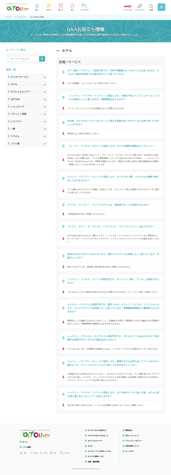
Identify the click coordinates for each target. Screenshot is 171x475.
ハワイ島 (14, 143)
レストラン (15, 121)
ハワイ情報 (27, 447)
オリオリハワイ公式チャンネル (99, 451)
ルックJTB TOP (20, 17)
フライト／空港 (17, 113)
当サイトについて (132, 436)
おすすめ (14, 99)
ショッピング (16, 106)
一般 (11, 128)
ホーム (8, 17)
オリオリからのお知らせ (97, 430)
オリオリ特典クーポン (96, 456)
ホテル (12, 84)
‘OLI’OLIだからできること (98, 436)
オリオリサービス (18, 76)
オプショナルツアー (19, 91)
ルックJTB (130, 451)
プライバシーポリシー (134, 441)
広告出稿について (132, 446)
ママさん (14, 136)
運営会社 (129, 430)
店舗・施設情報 (94, 462)
